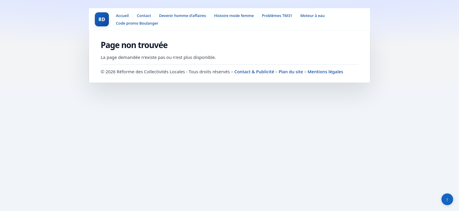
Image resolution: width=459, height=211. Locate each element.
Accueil (122, 15)
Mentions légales (325, 71)
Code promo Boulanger (137, 23)
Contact (144, 15)
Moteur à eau (312, 15)
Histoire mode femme (234, 15)
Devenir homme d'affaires (182, 15)
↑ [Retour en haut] (447, 199)
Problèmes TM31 (277, 15)
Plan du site (291, 71)
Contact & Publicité (254, 71)
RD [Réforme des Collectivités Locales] (101, 19)
